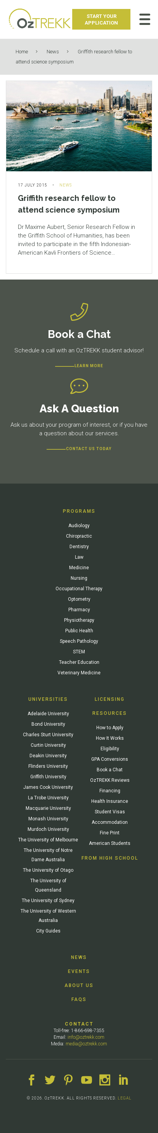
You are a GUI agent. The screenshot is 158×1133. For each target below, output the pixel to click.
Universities (48, 699)
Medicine (79, 567)
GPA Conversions (109, 759)
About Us (79, 985)
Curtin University (48, 745)
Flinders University (48, 766)
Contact (79, 1024)
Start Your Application (101, 19)
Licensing (110, 699)
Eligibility (110, 748)
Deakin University (48, 755)
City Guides (48, 931)
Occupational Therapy (79, 588)
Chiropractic (79, 536)
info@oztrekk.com (86, 1037)
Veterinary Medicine (79, 673)
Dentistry (79, 546)
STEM (79, 651)
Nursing (79, 578)
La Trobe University (48, 797)
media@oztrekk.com (86, 1044)
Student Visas (110, 812)
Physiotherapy (79, 620)
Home (22, 52)
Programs (79, 511)
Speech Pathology (79, 641)
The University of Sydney (48, 900)
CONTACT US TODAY (88, 449)
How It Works (110, 738)
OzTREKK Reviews (110, 780)
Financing (109, 790)
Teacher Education (79, 662)
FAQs (79, 999)
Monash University (48, 819)
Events (79, 971)
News (53, 52)
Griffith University (48, 776)
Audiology (79, 525)
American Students (109, 843)
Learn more (89, 366)
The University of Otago (48, 870)
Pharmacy (79, 609)
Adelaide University (48, 713)
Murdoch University (48, 829)
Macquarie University (48, 808)
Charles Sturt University (48, 734)
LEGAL (125, 1098)
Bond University (48, 724)
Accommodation (110, 822)
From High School (110, 858)
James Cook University (48, 787)
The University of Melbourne (48, 840)
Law (79, 557)
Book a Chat (110, 769)
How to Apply (109, 727)
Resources (109, 713)
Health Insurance (109, 801)
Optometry (79, 599)
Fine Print (110, 833)
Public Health (79, 630)
